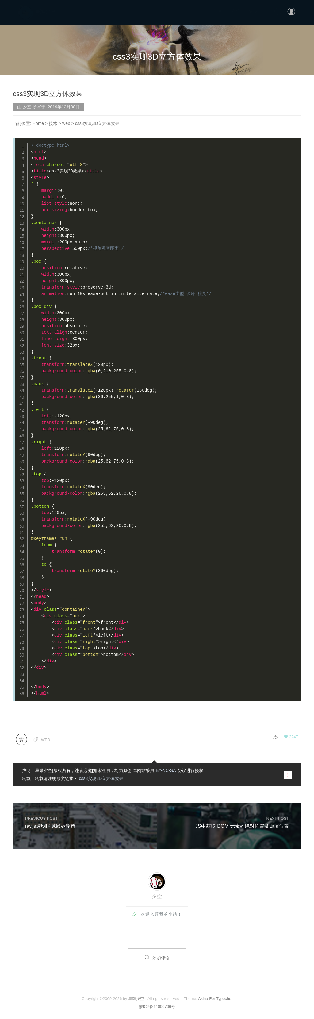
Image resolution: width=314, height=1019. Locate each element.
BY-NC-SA (166, 770)
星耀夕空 (136, 998)
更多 (253, 11)
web (66, 123)
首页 (217, 11)
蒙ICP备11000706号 (157, 1006)
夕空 (157, 896)
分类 (235, 11)
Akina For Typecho (214, 998)
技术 (53, 123)
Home (38, 123)
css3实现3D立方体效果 (101, 778)
